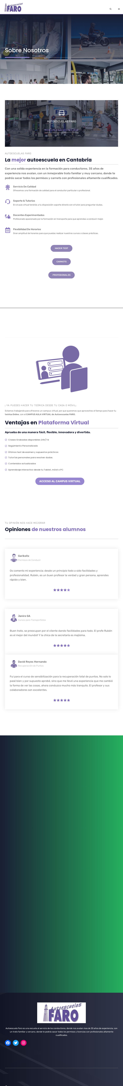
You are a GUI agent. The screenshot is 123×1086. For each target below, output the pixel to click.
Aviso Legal (86, 1082)
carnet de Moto (12, 977)
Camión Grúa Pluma (14, 945)
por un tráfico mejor (61, 130)
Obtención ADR (12, 923)
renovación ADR (12, 927)
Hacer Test (61, 248)
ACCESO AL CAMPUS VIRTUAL (59, 481)
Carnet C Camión (13, 986)
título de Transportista (15, 932)
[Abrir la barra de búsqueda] (110, 9)
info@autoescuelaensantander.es (25, 1034)
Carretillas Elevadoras (15, 941)
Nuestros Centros (17, 1027)
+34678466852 (20, 1041)
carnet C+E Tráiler (13, 990)
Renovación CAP (12, 918)
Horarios (15, 1049)
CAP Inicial (10, 914)
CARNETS (62, 261)
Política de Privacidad (65, 1082)
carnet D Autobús (13, 995)
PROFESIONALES (61, 275)
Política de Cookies (105, 1082)
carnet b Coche (12, 981)
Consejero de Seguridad (16, 936)
